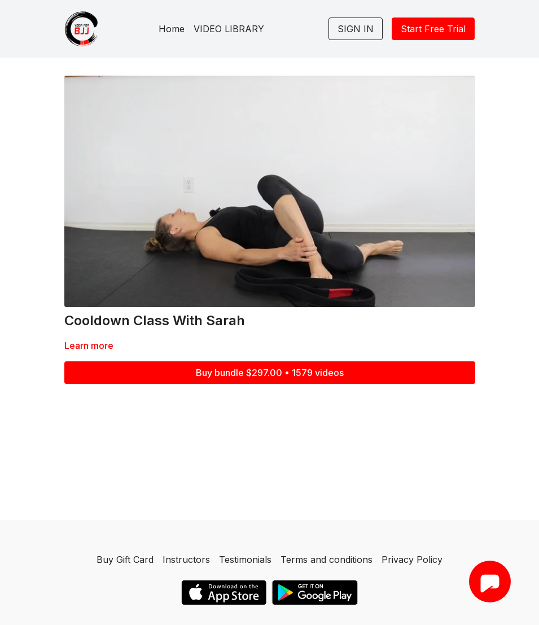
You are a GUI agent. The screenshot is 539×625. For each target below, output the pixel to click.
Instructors (186, 559)
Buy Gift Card (125, 559)
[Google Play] (314, 592)
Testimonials (245, 559)
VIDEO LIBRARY (229, 28)
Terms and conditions (327, 559)
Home (172, 28)
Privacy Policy (412, 559)
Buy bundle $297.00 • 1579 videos (270, 372)
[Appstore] (224, 592)
